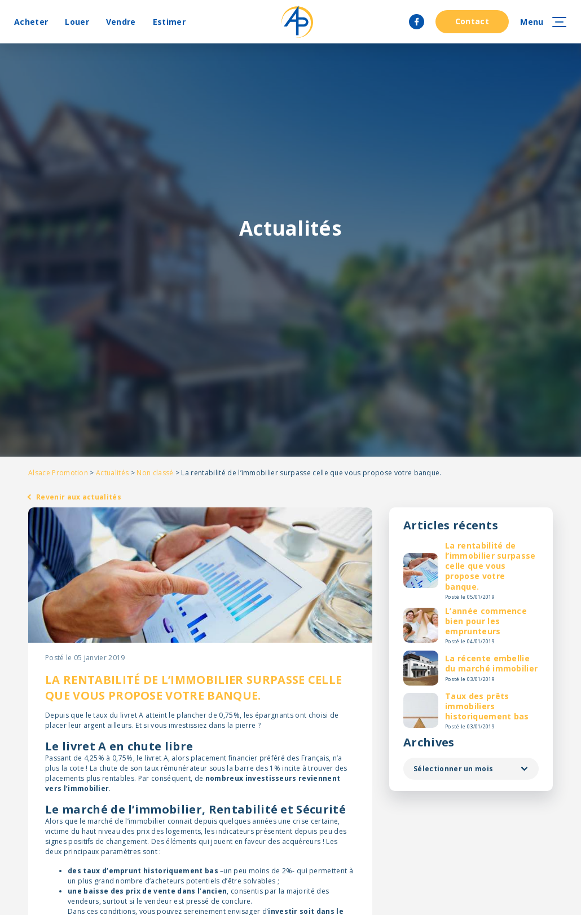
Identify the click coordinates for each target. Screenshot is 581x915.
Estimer (169, 21)
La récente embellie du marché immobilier (491, 663)
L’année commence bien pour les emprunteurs (486, 620)
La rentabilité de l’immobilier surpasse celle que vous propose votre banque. (490, 566)
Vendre (121, 21)
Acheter (31, 21)
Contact (472, 21)
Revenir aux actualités (78, 497)
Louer (77, 21)
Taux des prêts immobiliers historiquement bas (487, 706)
